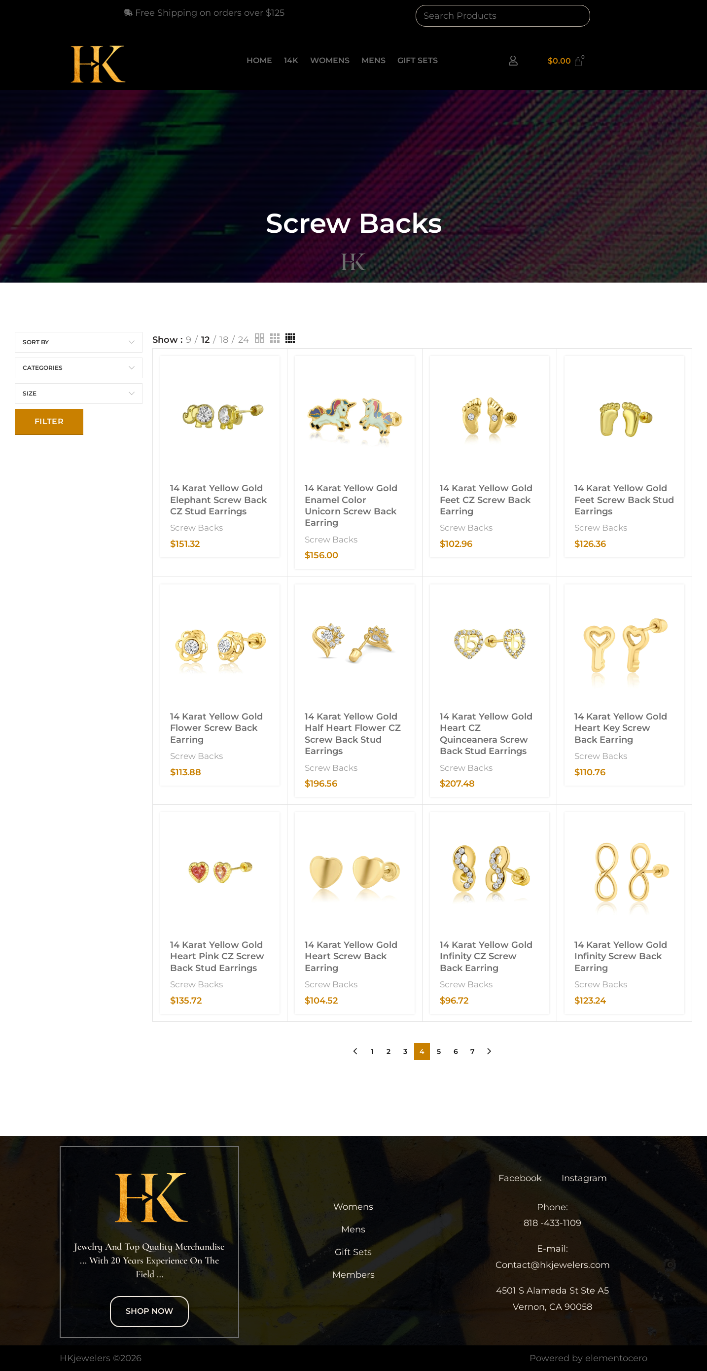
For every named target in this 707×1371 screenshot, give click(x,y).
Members (353, 1274)
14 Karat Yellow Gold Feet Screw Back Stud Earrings (624, 500)
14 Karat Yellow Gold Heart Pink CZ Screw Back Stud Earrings (217, 956)
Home (259, 60)
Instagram (584, 1178)
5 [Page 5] (439, 1051)
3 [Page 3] (405, 1051)
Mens (373, 60)
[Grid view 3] (275, 338)
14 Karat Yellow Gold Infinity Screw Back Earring (620, 956)
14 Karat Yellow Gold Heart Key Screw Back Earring (620, 728)
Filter (49, 421)
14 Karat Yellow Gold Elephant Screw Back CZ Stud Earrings (218, 500)
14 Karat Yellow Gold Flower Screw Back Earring (216, 728)
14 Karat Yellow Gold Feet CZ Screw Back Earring (486, 500)
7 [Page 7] (472, 1051)
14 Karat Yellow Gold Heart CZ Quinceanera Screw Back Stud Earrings (486, 734)
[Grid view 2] (259, 338)
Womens (330, 60)
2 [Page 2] (388, 1051)
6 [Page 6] (456, 1051)
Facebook (520, 1178)
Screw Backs (196, 527)
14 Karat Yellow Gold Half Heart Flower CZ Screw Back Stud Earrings (353, 734)
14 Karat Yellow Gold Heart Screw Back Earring (351, 956)
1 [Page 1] (372, 1051)
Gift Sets (417, 60)
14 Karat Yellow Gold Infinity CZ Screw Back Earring (486, 956)
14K (291, 60)
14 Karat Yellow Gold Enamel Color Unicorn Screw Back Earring (351, 505)
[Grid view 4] (290, 338)
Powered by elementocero (588, 1358)
